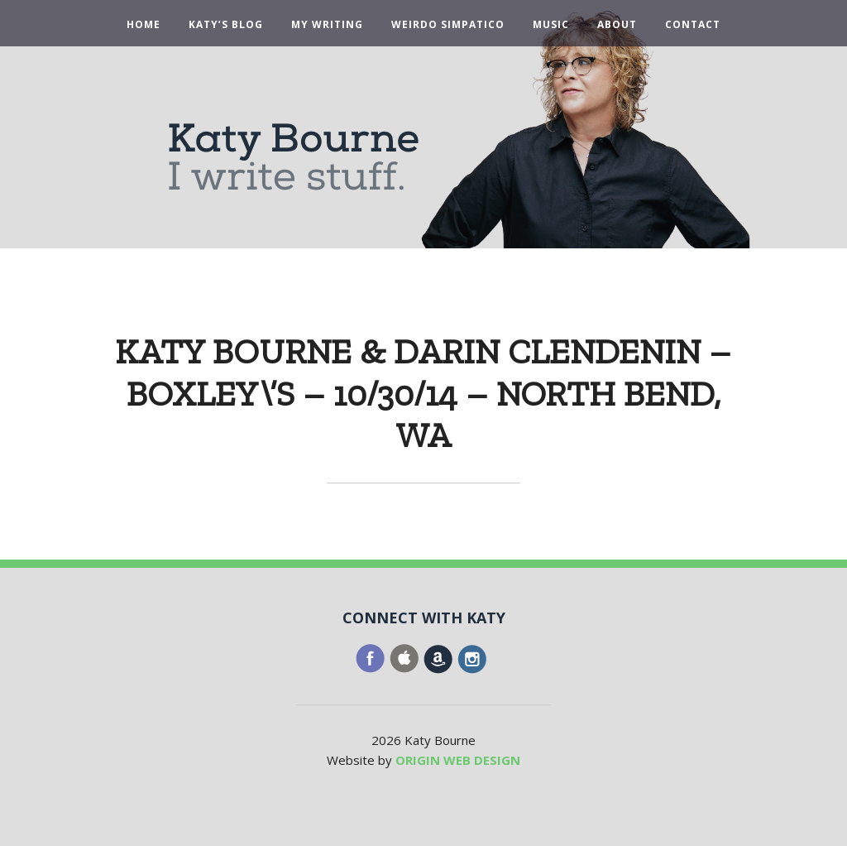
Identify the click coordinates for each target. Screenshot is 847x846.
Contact (692, 24)
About (617, 24)
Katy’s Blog (226, 24)
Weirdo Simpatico (448, 24)
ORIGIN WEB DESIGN (457, 760)
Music (551, 24)
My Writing (327, 24)
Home (143, 24)
